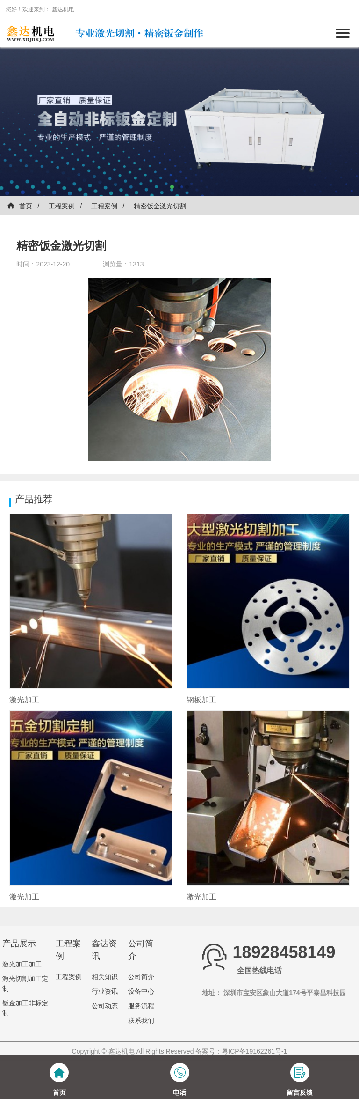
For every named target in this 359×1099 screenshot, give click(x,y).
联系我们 (141, 1020)
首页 (19, 206)
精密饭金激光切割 (160, 206)
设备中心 (141, 991)
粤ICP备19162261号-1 (254, 1051)
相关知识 (105, 977)
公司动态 (105, 1006)
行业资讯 (105, 991)
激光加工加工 (22, 964)
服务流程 (141, 1006)
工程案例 (62, 206)
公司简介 (141, 977)
